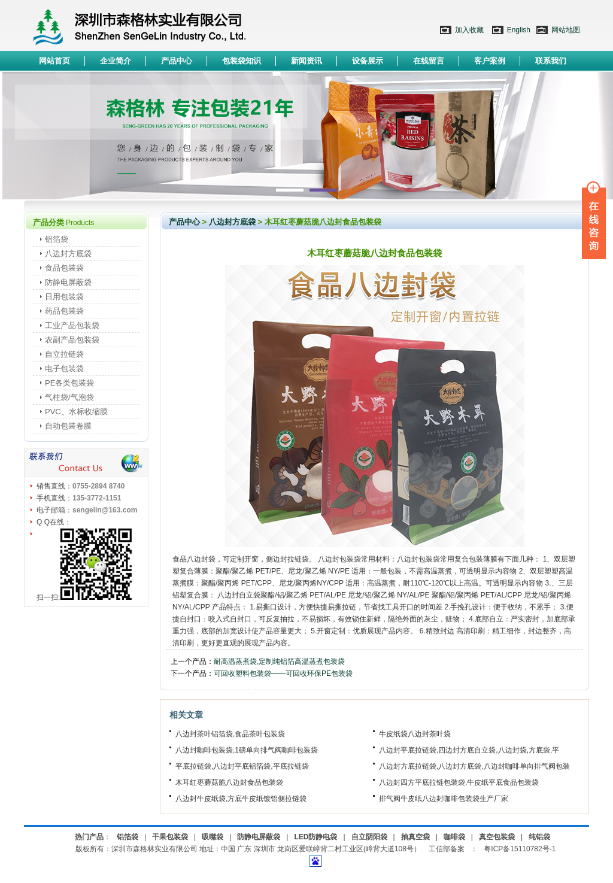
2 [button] (323, 190)
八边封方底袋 (68, 253)
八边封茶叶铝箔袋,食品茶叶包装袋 (230, 734)
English (518, 30)
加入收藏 (469, 30)
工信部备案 (447, 849)
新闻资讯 (306, 60)
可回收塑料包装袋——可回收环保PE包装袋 (283, 673)
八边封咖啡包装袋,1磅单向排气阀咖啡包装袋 (246, 750)
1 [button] (290, 190)
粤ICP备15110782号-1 (520, 849)
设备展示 (367, 60)
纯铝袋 (539, 837)
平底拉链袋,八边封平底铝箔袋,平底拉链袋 (242, 766)
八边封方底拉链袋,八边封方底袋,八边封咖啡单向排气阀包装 (474, 766)
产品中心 (176, 60)
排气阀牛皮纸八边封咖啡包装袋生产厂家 (443, 798)
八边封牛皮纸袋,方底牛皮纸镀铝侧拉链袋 (240, 798)
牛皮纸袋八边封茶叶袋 (415, 734)
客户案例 (489, 60)
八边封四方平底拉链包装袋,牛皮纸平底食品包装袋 (459, 782)
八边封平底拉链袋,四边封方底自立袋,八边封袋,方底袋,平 (469, 750)
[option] (306, 135)
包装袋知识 (241, 60)
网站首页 (54, 60)
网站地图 (565, 30)
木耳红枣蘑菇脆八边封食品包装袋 (229, 782)
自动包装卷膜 (68, 425)
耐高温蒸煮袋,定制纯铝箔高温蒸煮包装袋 (279, 661)
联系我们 (550, 60)
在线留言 (428, 60)
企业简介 (115, 60)
